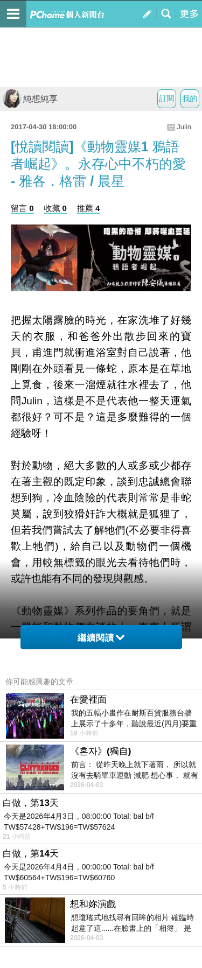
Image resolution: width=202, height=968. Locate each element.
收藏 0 (55, 208)
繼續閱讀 (101, 638)
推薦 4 (88, 208)
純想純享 (30, 98)
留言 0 (22, 208)
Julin (184, 127)
